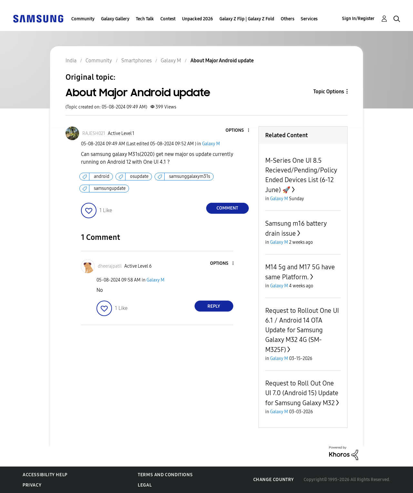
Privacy (32, 485)
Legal (145, 485)
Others (287, 19)
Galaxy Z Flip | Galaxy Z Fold (246, 19)
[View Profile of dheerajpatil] (110, 266)
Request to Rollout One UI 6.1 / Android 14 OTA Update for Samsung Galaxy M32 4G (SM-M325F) (302, 330)
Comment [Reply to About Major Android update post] (227, 208)
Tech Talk (145, 19)
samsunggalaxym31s (189, 176)
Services (309, 19)
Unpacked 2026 (197, 19)
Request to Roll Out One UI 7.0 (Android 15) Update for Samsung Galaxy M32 (301, 393)
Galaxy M (211, 144)
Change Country (273, 479)
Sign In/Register (358, 18)
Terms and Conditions (165, 475)
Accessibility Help (45, 475)
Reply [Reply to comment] (213, 306)
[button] (237, 131)
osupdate (139, 176)
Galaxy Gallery (115, 19)
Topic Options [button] (328, 91)
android (101, 176)
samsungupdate (110, 188)
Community (83, 19)
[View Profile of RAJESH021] (93, 133)
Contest (168, 19)
